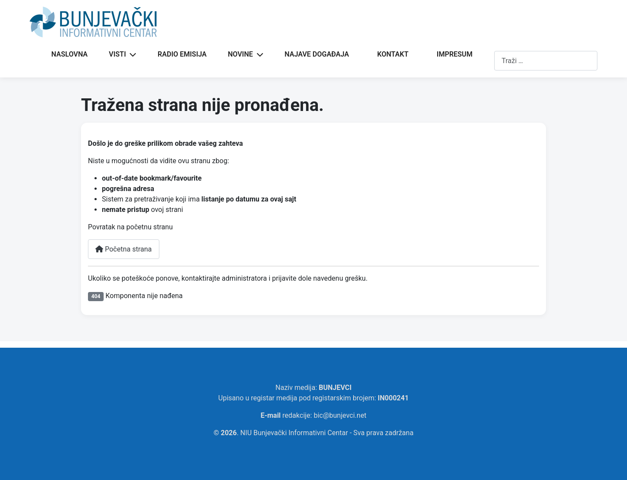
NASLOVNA (69, 54)
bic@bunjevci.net (340, 415)
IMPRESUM (454, 54)
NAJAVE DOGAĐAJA (317, 54)
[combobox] (545, 60)
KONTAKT (392, 54)
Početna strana (123, 249)
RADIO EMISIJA (182, 54)
